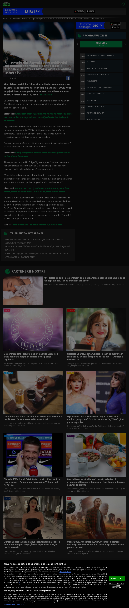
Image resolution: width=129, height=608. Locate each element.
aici (20, 583)
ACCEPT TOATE (117, 578)
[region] (64, 584)
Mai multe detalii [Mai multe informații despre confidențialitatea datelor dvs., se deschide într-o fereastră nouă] (65, 572)
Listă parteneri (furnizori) (14, 604)
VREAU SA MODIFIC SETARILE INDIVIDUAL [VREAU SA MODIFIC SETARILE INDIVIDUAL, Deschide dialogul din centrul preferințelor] (116, 585)
